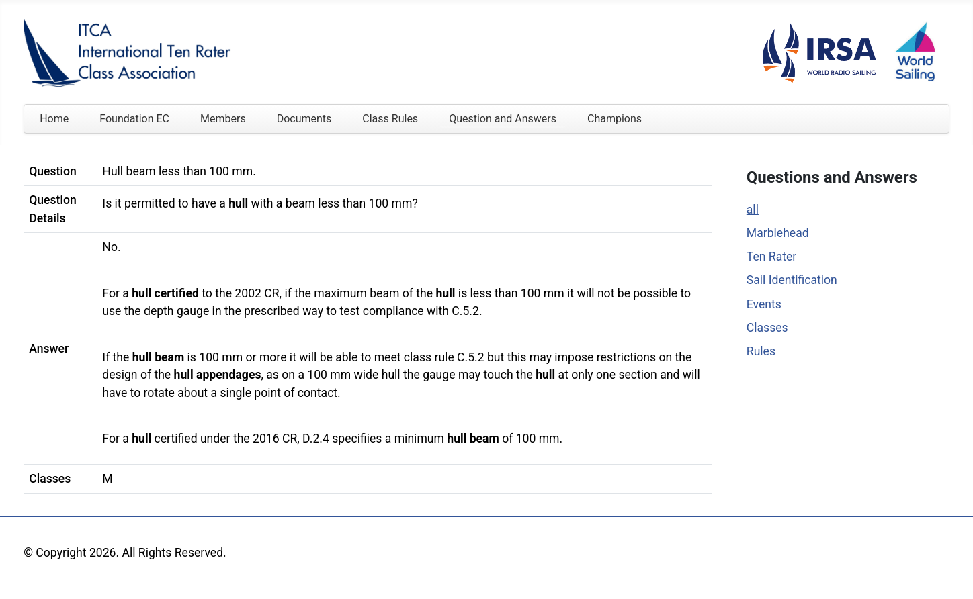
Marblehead (778, 233)
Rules (761, 351)
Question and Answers (502, 118)
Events (764, 304)
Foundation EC (134, 118)
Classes (767, 327)
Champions (614, 118)
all (753, 209)
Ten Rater (772, 256)
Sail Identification (792, 280)
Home (54, 118)
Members (223, 118)
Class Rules (390, 118)
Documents (304, 118)
